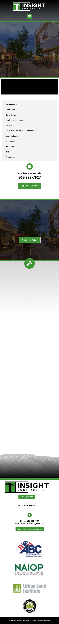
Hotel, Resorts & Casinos (15, 120)
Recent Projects (11, 104)
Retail (8, 152)
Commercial (10, 110)
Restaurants (10, 146)
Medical (9, 125)
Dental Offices (11, 115)
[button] (29, 16)
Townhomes (10, 157)
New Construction (12, 136)
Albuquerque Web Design (43, 620)
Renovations (10, 141)
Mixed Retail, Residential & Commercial (20, 131)
